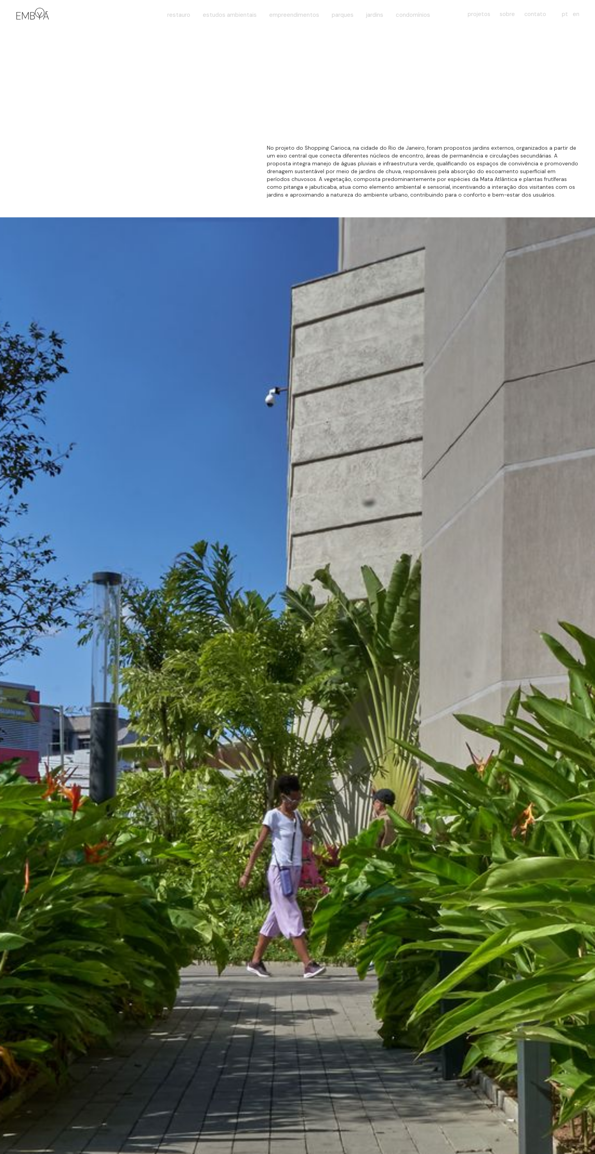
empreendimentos (294, 15)
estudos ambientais (230, 15)
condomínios (413, 15)
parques (343, 15)
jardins (374, 15)
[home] (31, 15)
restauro (178, 15)
